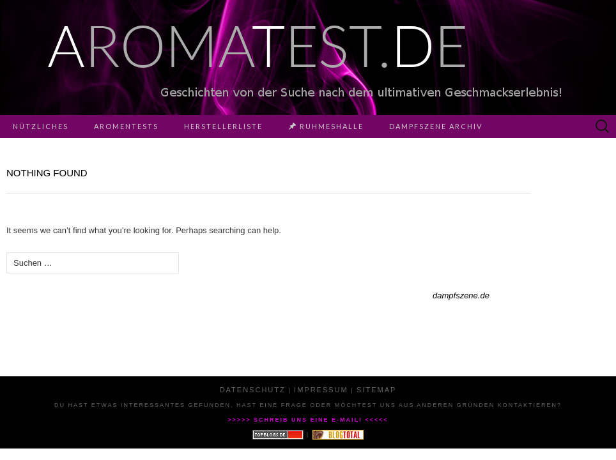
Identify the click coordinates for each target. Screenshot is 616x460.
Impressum (321, 390)
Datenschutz (253, 390)
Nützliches (40, 126)
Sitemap (376, 390)
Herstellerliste (223, 126)
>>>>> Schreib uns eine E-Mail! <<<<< (308, 420)
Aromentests (126, 126)
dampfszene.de (461, 295)
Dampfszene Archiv (435, 126)
